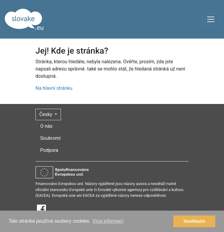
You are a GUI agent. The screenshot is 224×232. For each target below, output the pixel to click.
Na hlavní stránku (53, 88)
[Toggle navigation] (210, 19)
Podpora (49, 150)
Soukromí (50, 138)
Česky (46, 114)
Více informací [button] (108, 221)
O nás (46, 126)
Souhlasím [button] (194, 221)
